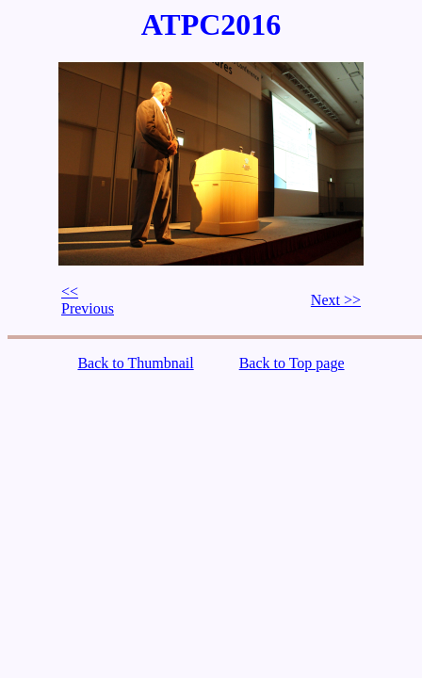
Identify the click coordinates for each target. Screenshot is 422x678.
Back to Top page (292, 363)
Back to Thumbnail (135, 363)
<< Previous (87, 299)
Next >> (336, 300)
